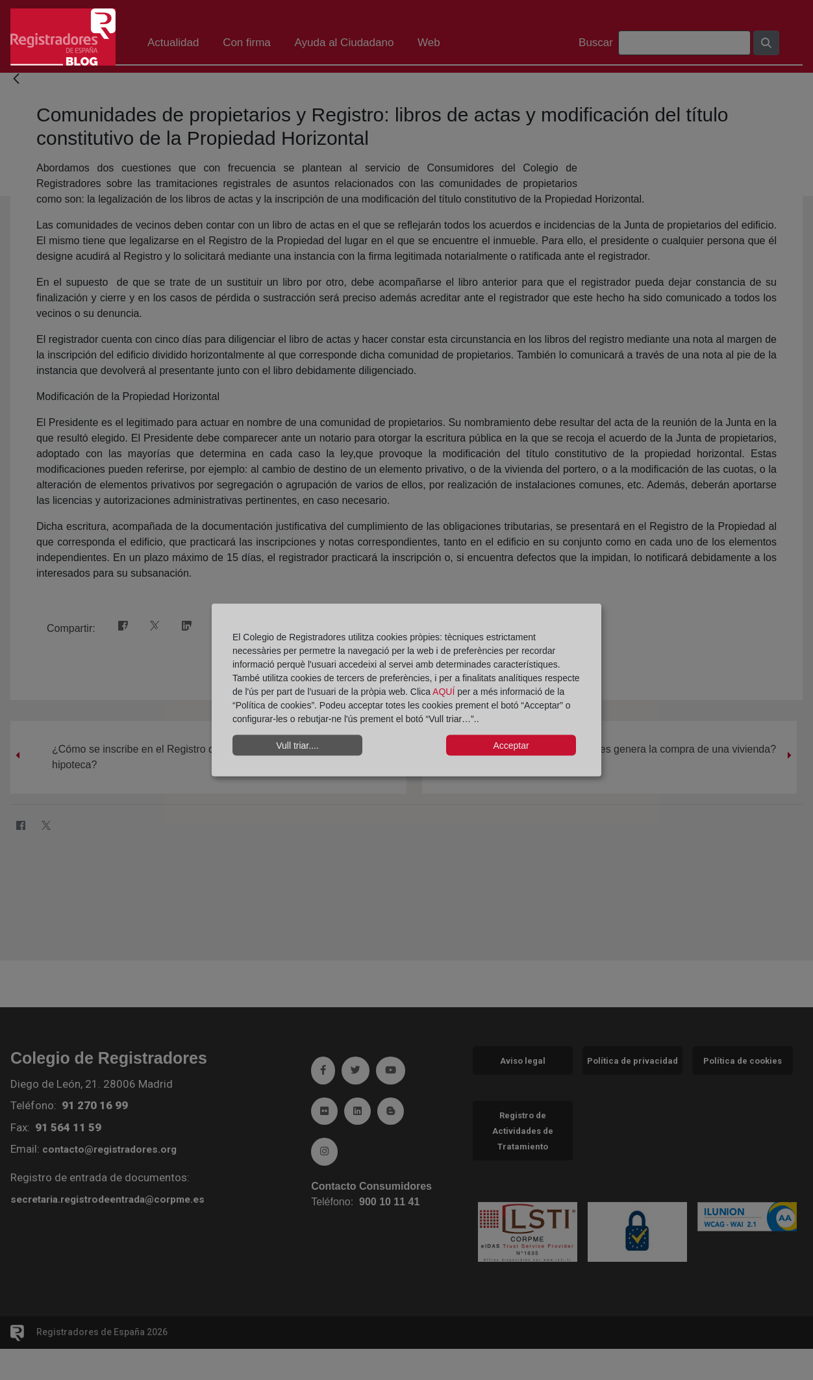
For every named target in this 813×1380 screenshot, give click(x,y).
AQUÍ (444, 691)
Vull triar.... (297, 745)
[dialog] (406, 690)
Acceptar (511, 745)
